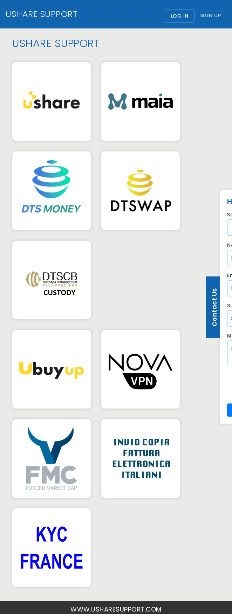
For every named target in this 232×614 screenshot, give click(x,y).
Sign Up (210, 15)
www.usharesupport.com (116, 609)
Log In (183, 15)
